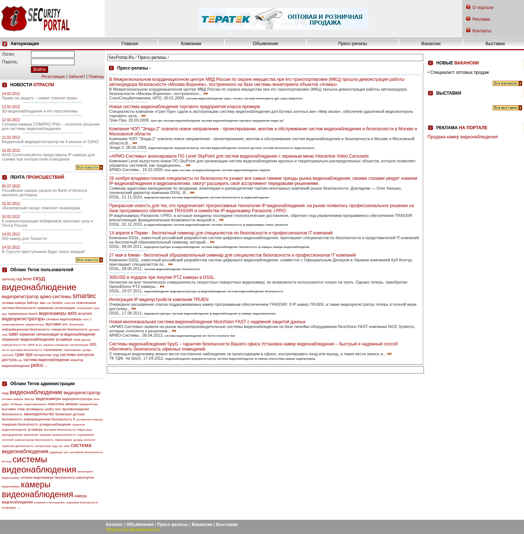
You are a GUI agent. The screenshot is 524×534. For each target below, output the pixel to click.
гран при (24, 354)
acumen (85, 313)
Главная (130, 43)
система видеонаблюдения (46, 360)
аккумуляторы (34, 324)
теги (85, 319)
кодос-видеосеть (291, 98)
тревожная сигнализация (56, 308)
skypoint (264, 170)
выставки (53, 324)
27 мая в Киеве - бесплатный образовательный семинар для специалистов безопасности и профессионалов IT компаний (232, 255)
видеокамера (11, 486)
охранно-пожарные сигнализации (65, 345)
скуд (39, 278)
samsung (8, 279)
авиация (71, 404)
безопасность (248, 247)
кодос (227, 98)
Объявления (265, 43)
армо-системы (56, 296)
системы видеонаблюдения (39, 464)
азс (20, 360)
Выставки (495, 43)
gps (276, 98)
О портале (482, 7)
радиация (56, 452)
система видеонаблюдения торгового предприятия (235, 120)
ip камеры (245, 313)
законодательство (39, 414)
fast (232, 335)
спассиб (69, 303)
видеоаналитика (264, 313)
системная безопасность (86, 452)
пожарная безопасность (69, 329)
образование (72, 350)
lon (25, 345)
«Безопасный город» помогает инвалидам (41, 208)
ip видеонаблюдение (224, 313)
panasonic (281, 224)
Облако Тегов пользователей (42, 269)
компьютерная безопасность (34, 440)
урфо (5, 404)
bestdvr (57, 303)
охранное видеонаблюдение (28, 339)
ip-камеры (265, 247)
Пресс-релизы (352, 43)
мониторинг (85, 471)
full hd (211, 335)
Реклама (481, 19)
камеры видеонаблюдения (37, 489)
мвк (42, 303)
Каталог (114, 524)
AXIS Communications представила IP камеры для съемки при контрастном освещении (48, 157)
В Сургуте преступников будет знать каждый (43, 251)
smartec (84, 296)
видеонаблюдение (39, 287)
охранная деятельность (18, 446)
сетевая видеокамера (37, 477)
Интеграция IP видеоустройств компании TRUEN (159, 299)
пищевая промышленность (57, 434)
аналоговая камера (282, 358)
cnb (49, 303)
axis (72, 313)
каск (96, 399)
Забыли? (76, 76)
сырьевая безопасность (82, 502)
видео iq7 (277, 120)
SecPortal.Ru (121, 57)
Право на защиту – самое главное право (40, 98)
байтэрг (33, 303)
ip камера (261, 358)
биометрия (76, 324)
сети (31, 345)
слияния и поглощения (49, 502)
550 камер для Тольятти (24, 238)
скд (19, 279)
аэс (66, 452)
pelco (37, 365)
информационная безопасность (26, 329)
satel (13, 334)
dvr (204, 335)
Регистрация (53, 76)
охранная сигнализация (39, 334)
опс (93, 344)
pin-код (6, 461)
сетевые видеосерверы (64, 319)
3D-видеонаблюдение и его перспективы (40, 111)
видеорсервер (305, 358)
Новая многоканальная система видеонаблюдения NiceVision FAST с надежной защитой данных (207, 321)
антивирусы (35, 409)
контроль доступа (250, 148)
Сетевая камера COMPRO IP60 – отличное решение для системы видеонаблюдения (51, 126)
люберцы (16, 404)
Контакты (481, 30)
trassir (270, 224)
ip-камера (64, 339)
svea (77, 339)
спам (21, 409)
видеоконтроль (304, 148)
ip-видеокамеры (254, 224)
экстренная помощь (89, 419)
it (74, 419)
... (46, 365)
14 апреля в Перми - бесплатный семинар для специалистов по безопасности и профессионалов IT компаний (221, 233)
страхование (53, 350)
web (67, 446)
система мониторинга (258, 98)
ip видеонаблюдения (255, 197)
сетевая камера (14, 303)
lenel (27, 279)
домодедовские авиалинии (20, 434)
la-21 (39, 345)
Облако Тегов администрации (42, 383)
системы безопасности (226, 224)
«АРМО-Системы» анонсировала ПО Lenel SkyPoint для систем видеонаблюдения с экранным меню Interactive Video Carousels (239, 156)
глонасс (238, 98)
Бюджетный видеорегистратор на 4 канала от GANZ (50, 141)
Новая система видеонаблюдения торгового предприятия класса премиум (184, 106)
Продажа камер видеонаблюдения (463, 136)
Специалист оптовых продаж (459, 72)
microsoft (7, 440)
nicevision (223, 335)
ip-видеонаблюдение (78, 334)
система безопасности (278, 148)
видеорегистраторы (23, 318)
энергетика (55, 404)
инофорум (9, 507)
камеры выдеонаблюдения (291, 247)
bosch (33, 314)
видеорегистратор (20, 296)
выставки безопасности (26, 350)
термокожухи (18, 314)
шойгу (49, 409)
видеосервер (10, 477)
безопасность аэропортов (74, 477)
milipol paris (84, 429)
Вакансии (431, 43)
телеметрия (84, 308)
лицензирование (13, 324)
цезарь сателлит (84, 440)
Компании (191, 43)
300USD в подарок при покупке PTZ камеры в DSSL (161, 277)
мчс (65, 324)
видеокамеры (53, 313)
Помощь (96, 76)
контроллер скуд (46, 355)
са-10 (5, 350)
